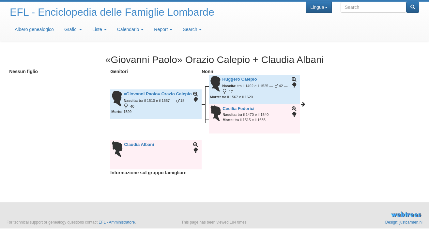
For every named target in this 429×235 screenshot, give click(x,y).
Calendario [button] (130, 29)
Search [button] (192, 29)
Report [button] (163, 29)
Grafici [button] (73, 29)
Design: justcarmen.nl (403, 222)
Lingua (319, 7)
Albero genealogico (34, 29)
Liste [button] (99, 29)
